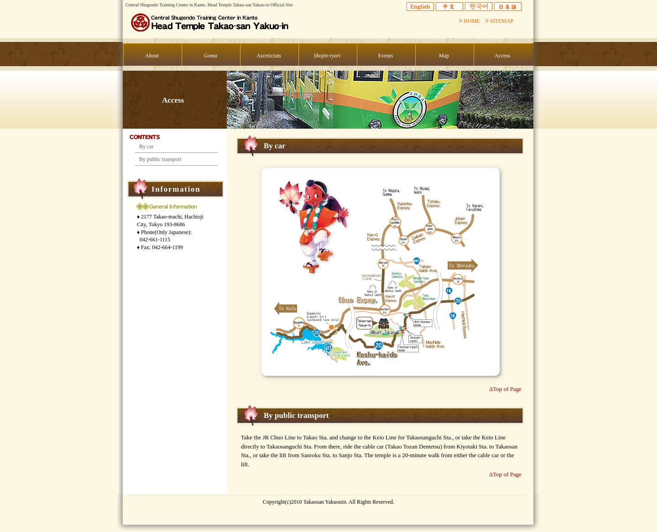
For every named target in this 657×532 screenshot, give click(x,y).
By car (146, 146)
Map (444, 55)
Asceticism (268, 55)
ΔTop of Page (505, 389)
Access (502, 55)
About (152, 55)
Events (385, 55)
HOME (469, 21)
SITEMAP (499, 21)
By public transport (160, 159)
